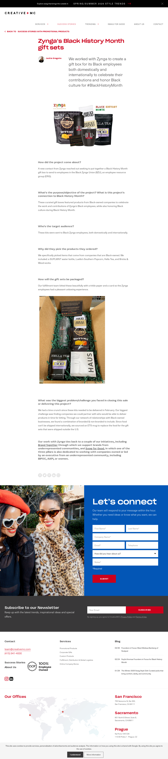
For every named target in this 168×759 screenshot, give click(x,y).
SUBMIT (104, 578)
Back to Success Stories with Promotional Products (38, 31)
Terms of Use (141, 617)
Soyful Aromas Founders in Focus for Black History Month (138, 660)
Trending (90, 24)
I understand (75, 754)
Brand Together (48, 445)
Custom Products (67, 656)
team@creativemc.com (18, 649)
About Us (139, 24)
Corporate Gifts (66, 652)
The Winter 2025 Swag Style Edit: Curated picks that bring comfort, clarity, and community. (139, 672)
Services (40, 24)
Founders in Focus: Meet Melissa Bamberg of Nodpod (136, 649)
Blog (117, 641)
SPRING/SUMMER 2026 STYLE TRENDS (102, 3)
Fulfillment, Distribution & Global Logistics (76, 660)
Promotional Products (68, 648)
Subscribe (144, 609)
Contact (158, 24)
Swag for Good (116, 24)
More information (94, 754)
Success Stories (66, 24)
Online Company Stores (69, 664)
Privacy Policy (126, 617)
